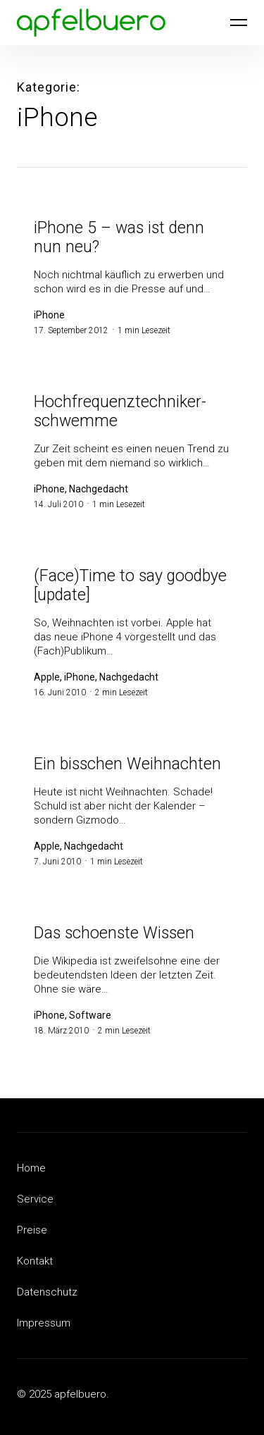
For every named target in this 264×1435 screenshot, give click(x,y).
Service (35, 1199)
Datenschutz (47, 1292)
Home (31, 1168)
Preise (32, 1230)
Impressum (43, 1323)
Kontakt (35, 1261)
